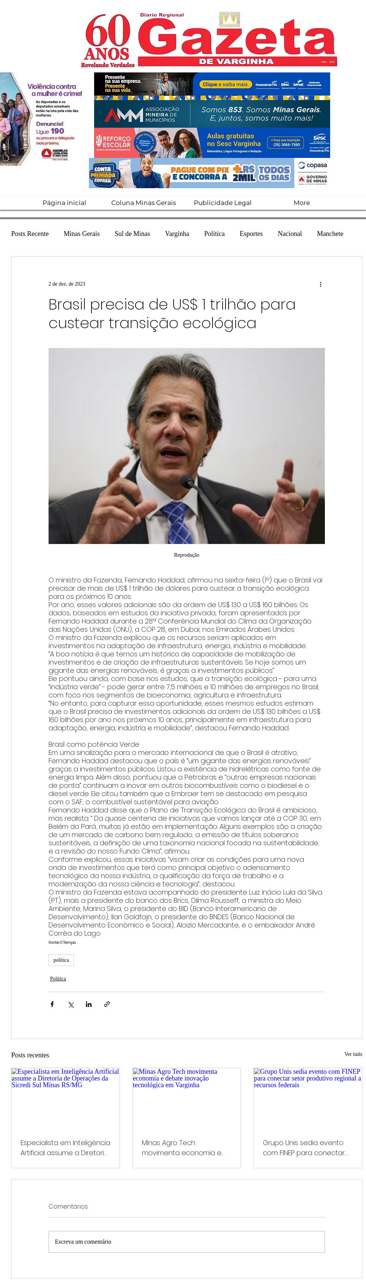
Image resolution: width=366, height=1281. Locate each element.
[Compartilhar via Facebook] (52, 1004)
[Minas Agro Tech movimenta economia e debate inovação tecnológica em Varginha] (187, 1098)
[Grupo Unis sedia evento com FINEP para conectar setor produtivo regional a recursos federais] (308, 1098)
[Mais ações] (320, 283)
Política (214, 233)
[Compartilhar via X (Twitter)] (70, 1004)
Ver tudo (353, 1054)
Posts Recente (30, 233)
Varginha (177, 233)
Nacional (290, 233)
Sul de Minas (132, 233)
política (61, 960)
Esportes (251, 233)
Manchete (330, 233)
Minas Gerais (82, 233)
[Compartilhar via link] (107, 1004)
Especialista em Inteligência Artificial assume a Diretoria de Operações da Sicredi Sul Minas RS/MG (65, 1148)
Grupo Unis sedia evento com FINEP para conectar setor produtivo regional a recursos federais (305, 1148)
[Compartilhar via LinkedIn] (88, 1004)
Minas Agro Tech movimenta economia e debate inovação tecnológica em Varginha (183, 1148)
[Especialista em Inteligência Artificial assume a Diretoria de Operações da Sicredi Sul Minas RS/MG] (66, 1098)
